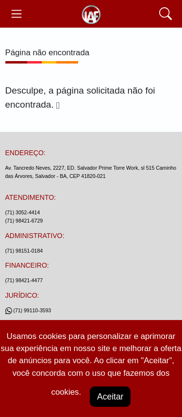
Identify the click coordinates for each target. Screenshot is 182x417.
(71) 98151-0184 (24, 251)
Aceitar (110, 396)
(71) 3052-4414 (22, 212)
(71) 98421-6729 (24, 221)
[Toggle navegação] (16, 14)
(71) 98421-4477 (24, 280)
